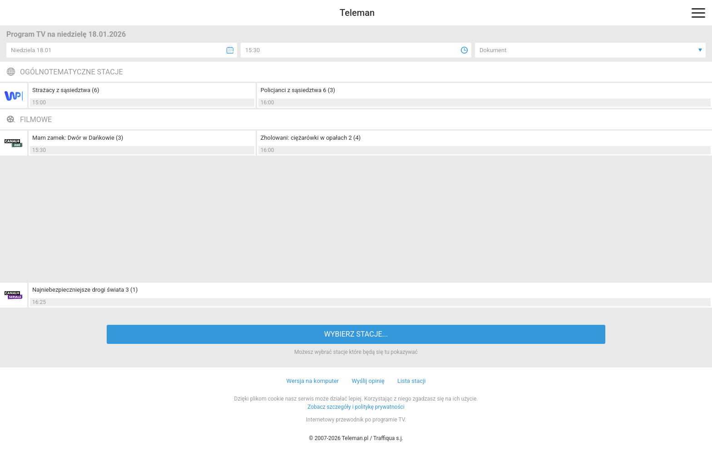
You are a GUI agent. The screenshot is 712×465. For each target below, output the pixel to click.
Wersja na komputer (313, 380)
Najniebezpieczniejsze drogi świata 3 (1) (85, 289)
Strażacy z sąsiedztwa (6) (65, 90)
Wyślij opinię (367, 380)
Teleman (357, 12)
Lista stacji (411, 380)
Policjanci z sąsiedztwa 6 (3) (298, 90)
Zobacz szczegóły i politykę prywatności (356, 407)
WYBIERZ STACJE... (356, 334)
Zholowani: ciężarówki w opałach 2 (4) (311, 137)
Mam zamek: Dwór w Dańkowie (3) (77, 137)
